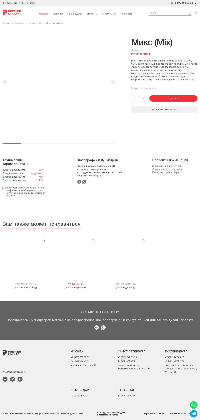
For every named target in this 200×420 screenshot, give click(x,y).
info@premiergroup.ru (14, 372)
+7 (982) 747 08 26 (174, 358)
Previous (5, 81)
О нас (161, 414)
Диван (25, 288)
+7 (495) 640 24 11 (80, 361)
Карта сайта (149, 414)
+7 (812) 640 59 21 (127, 361)
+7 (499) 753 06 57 (80, 358)
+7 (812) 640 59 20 (127, 358)
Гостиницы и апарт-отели (167, 166)
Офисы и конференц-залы (167, 169)
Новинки (58, 14)
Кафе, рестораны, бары (166, 173)
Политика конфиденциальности (183, 414)
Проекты (92, 14)
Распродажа (75, 14)
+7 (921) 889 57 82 (174, 361)
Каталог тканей (164, 109)
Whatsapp (12, 3)
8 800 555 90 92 (184, 3)
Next (113, 81)
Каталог (43, 14)
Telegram (30, 3)
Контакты (126, 14)
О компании (109, 14)
